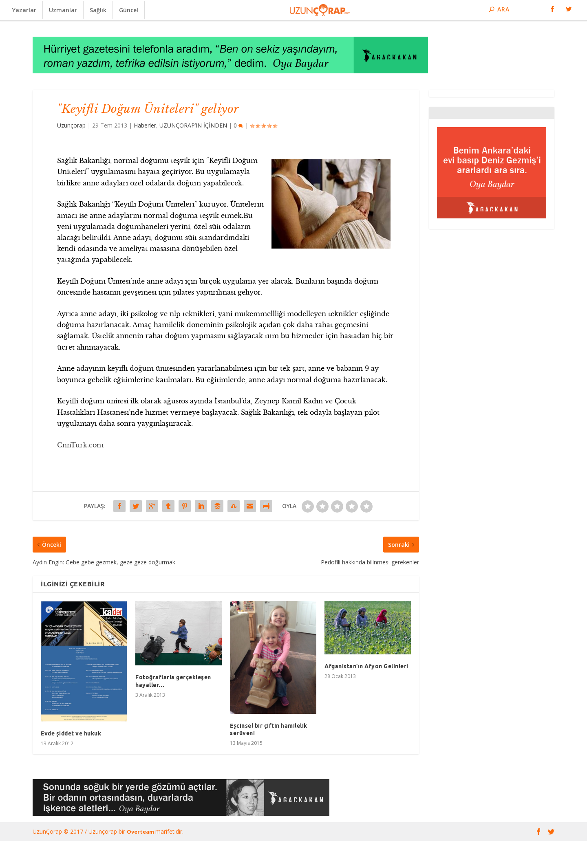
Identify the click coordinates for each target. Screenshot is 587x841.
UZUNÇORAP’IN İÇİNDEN (193, 125)
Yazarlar (24, 10)
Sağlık (98, 10)
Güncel (128, 10)
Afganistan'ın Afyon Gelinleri (366, 666)
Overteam (141, 831)
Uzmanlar (63, 10)
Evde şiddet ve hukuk (71, 733)
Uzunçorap (71, 125)
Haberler (145, 125)
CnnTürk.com (80, 445)
